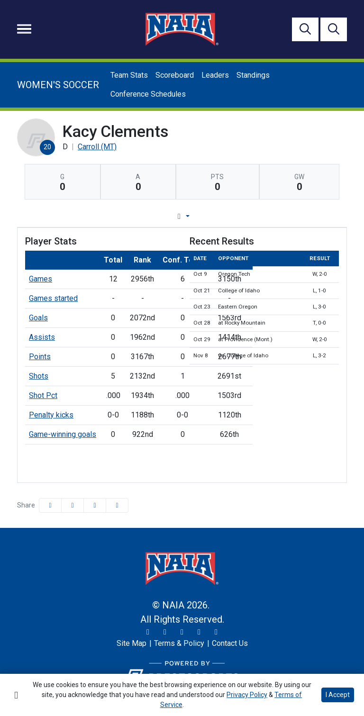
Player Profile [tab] (93, 216)
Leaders (215, 75)
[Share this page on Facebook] (50, 505)
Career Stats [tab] (217, 216)
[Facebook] (182, 632)
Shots (38, 376)
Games (40, 278)
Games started (53, 298)
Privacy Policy (247, 694)
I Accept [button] (338, 694)
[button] (117, 505)
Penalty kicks (51, 414)
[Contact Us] (230, 643)
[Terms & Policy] (179, 643)
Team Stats (129, 75)
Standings (253, 75)
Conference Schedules (148, 94)
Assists (42, 337)
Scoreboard (174, 75)
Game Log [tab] (157, 216)
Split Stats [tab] (278, 216)
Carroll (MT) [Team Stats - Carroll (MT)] (97, 146)
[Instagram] (165, 632)
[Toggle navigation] (24, 28)
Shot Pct (43, 395)
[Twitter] (148, 632)
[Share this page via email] (94, 505)
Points (40, 356)
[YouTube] (199, 632)
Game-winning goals (62, 434)
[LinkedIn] (216, 632)
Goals (38, 317)
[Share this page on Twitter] (72, 505)
